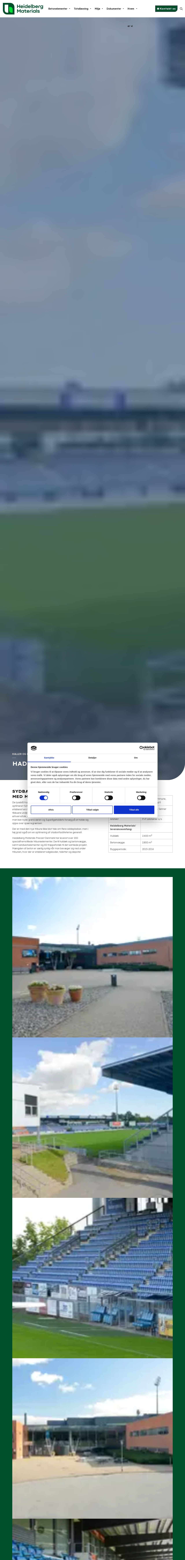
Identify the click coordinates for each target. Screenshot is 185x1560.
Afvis (51, 809)
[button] (92, 957)
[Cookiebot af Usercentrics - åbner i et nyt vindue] (141, 748)
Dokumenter (114, 8)
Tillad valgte (92, 809)
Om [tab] (136, 757)
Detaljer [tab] (92, 757)
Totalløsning (81, 8)
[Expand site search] (181, 8)
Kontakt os (166, 9)
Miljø (97, 8)
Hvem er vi (131, 12)
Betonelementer (57, 8)
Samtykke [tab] (49, 757)
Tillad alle (134, 809)
